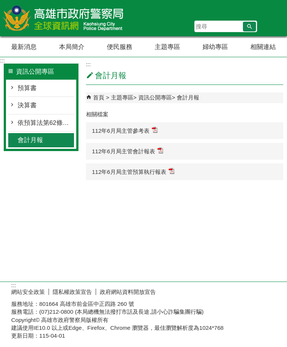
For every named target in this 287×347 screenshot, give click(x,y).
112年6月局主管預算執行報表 (133, 171)
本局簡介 (71, 46)
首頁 (98, 97)
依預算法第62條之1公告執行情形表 (46, 122)
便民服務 (119, 46)
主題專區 (167, 46)
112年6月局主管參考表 (125, 130)
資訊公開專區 (155, 97)
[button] (249, 26)
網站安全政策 (28, 292)
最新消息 (24, 46)
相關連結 (263, 46)
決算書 (27, 105)
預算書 (27, 88)
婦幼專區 (215, 46)
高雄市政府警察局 (63, 18)
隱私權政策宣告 (72, 292)
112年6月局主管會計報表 (127, 150)
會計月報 (30, 140)
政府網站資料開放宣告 (128, 292)
